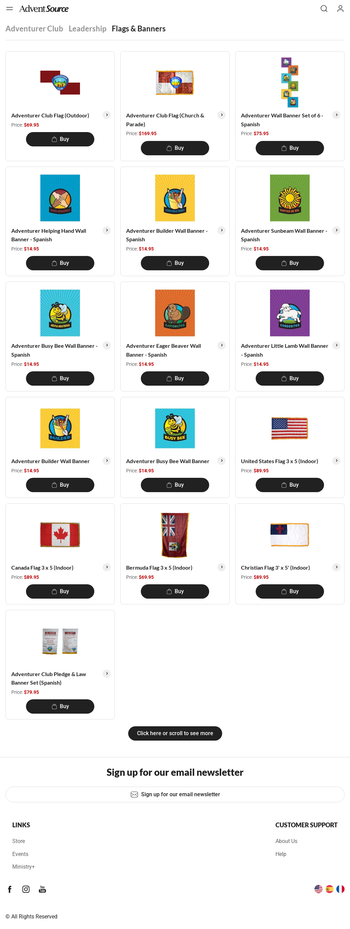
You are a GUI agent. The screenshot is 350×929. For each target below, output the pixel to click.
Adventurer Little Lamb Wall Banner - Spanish (284, 350)
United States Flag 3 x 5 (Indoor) (279, 461)
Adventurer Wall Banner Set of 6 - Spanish (282, 119)
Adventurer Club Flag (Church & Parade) (165, 119)
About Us (286, 841)
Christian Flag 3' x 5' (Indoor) (275, 567)
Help (280, 854)
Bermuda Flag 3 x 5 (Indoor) (159, 567)
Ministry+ (23, 866)
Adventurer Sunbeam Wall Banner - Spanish (284, 235)
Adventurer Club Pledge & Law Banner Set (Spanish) (48, 678)
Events (20, 854)
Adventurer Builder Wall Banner (50, 461)
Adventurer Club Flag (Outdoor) (50, 115)
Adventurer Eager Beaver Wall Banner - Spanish (163, 350)
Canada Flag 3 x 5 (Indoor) (42, 567)
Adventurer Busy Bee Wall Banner (168, 461)
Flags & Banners (139, 28)
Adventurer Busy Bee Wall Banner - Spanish (54, 350)
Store (18, 841)
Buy (60, 139)
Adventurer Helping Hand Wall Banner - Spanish (48, 235)
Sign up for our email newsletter (175, 794)
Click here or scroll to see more (175, 733)
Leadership (87, 28)
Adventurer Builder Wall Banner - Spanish (167, 235)
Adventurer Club (34, 28)
